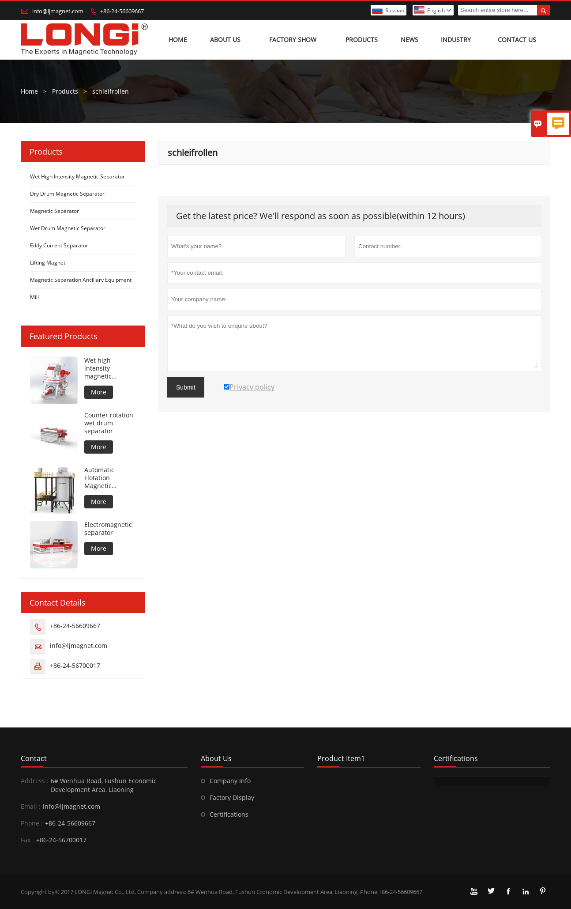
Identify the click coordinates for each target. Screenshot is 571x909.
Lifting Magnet (47, 262)
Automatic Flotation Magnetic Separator (99, 478)
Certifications (229, 814)
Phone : (32, 823)
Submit (185, 387)
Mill (34, 297)
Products (362, 39)
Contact (34, 758)
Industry (456, 39)
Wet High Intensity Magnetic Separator (77, 176)
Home (178, 39)
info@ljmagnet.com (57, 11)
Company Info (230, 780)
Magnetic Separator (54, 211)
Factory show (292, 39)
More (98, 392)
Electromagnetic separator (108, 529)
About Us (225, 39)
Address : (35, 780)
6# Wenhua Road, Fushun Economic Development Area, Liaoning (104, 785)
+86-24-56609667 (122, 11)
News (409, 39)
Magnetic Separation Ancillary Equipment (80, 280)
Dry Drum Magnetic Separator (67, 193)
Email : (31, 806)
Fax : (27, 840)
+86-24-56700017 (75, 665)
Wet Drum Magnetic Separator (67, 228)
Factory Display (232, 797)
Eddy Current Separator (59, 245)
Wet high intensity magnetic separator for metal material (106, 368)
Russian (394, 10)
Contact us (517, 39)
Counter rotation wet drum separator (108, 423)
